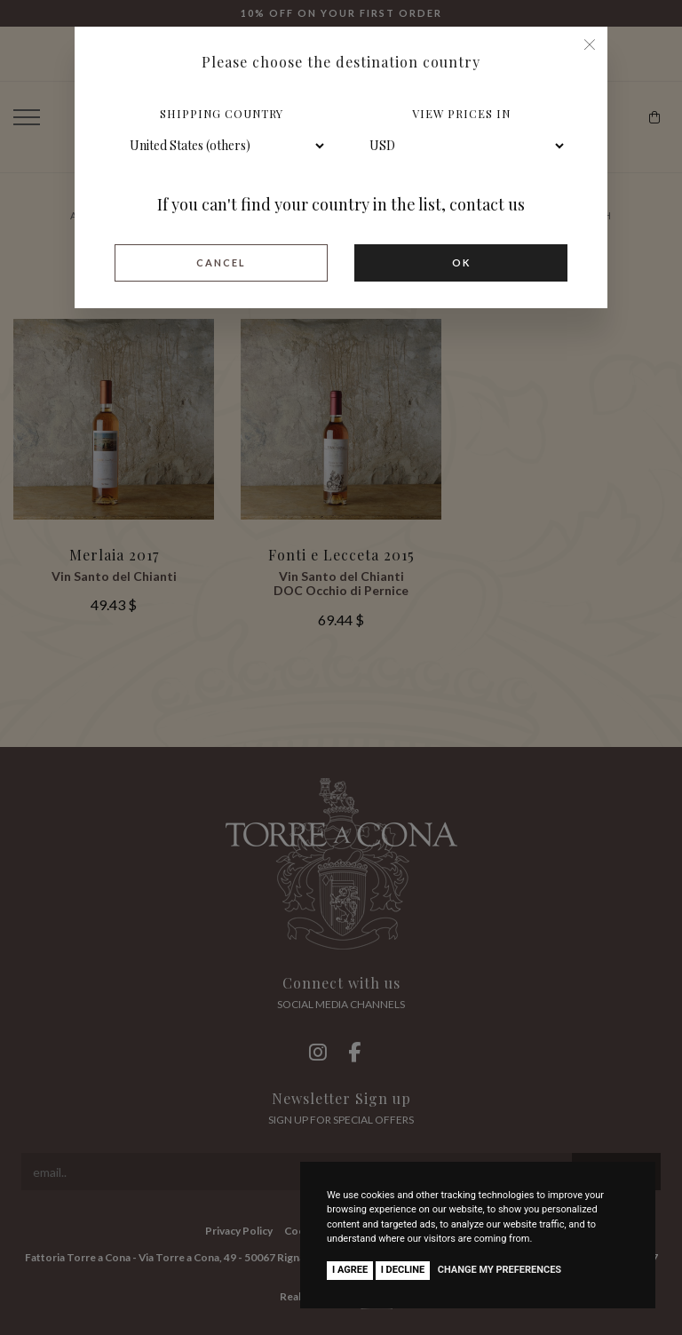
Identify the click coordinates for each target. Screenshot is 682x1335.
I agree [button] (350, 1269)
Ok (461, 262)
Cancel (221, 262)
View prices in (461, 113)
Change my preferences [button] (499, 1269)
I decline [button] (403, 1269)
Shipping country (221, 113)
